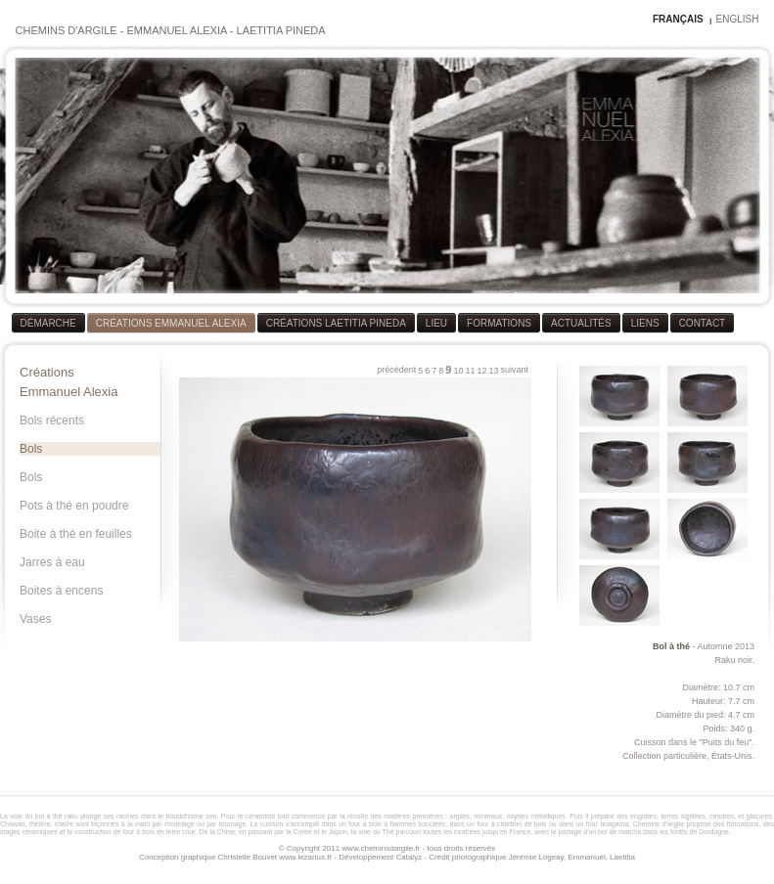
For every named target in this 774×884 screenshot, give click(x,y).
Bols (31, 449)
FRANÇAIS (678, 19)
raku (71, 816)
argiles (460, 816)
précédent (396, 370)
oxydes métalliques (536, 816)
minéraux (489, 816)
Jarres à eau (52, 562)
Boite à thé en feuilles (76, 534)
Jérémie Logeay (536, 857)
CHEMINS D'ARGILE (66, 30)
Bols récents (52, 420)
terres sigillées (682, 816)
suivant (514, 370)
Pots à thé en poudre (74, 505)
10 (458, 371)
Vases (35, 619)
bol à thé (49, 816)
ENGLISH (737, 19)
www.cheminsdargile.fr (380, 848)
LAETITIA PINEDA (281, 30)
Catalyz (408, 857)
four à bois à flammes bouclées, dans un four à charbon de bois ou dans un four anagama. (489, 823)
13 (493, 371)
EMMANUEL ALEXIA (176, 30)
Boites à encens (61, 590)
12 (481, 371)
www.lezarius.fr (305, 857)
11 (470, 371)
